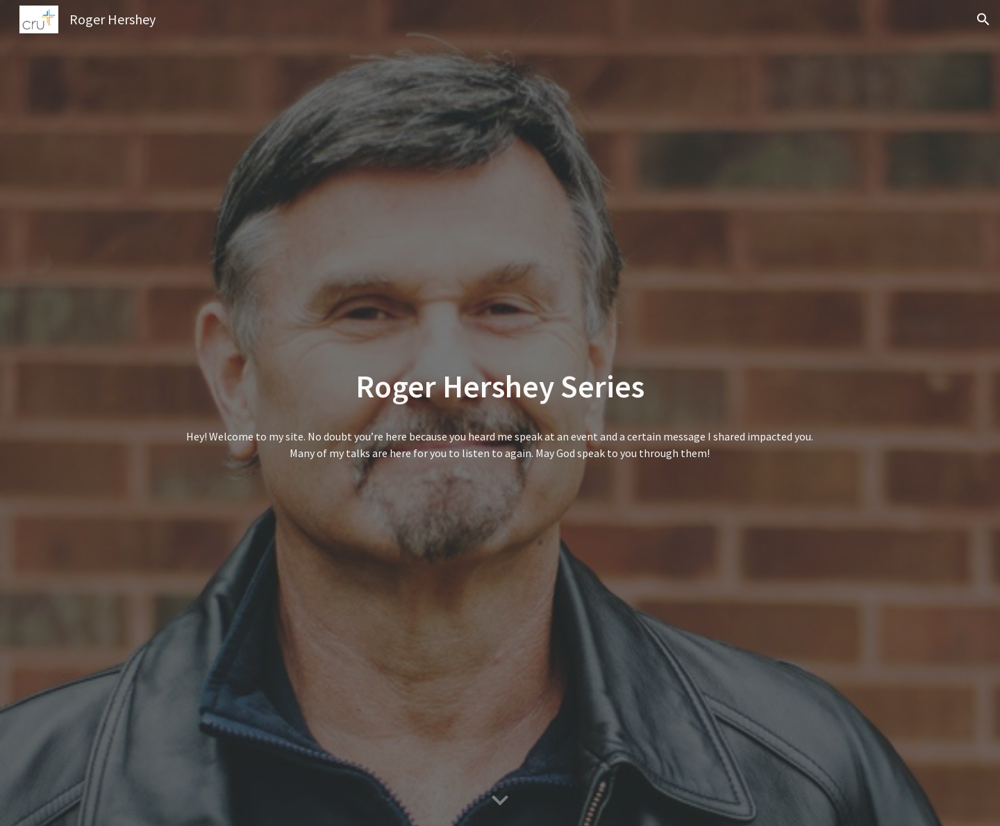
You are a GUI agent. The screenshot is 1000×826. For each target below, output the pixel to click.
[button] (983, 19)
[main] (499, 386)
